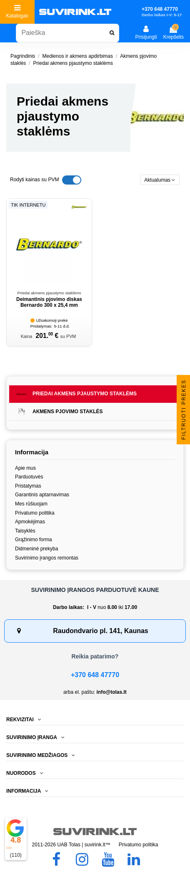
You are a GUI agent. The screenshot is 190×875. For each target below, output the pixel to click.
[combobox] (67, 33)
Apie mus (25, 468)
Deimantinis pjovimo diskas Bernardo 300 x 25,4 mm (49, 302)
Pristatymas (28, 486)
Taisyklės (25, 531)
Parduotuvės (29, 477)
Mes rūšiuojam (31, 504)
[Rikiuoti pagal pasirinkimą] (160, 180)
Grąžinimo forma (33, 539)
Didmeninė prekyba (36, 549)
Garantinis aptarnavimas (42, 495)
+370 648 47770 (95, 674)
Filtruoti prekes (184, 409)
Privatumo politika (35, 513)
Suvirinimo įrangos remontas (46, 558)
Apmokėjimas (30, 522)
